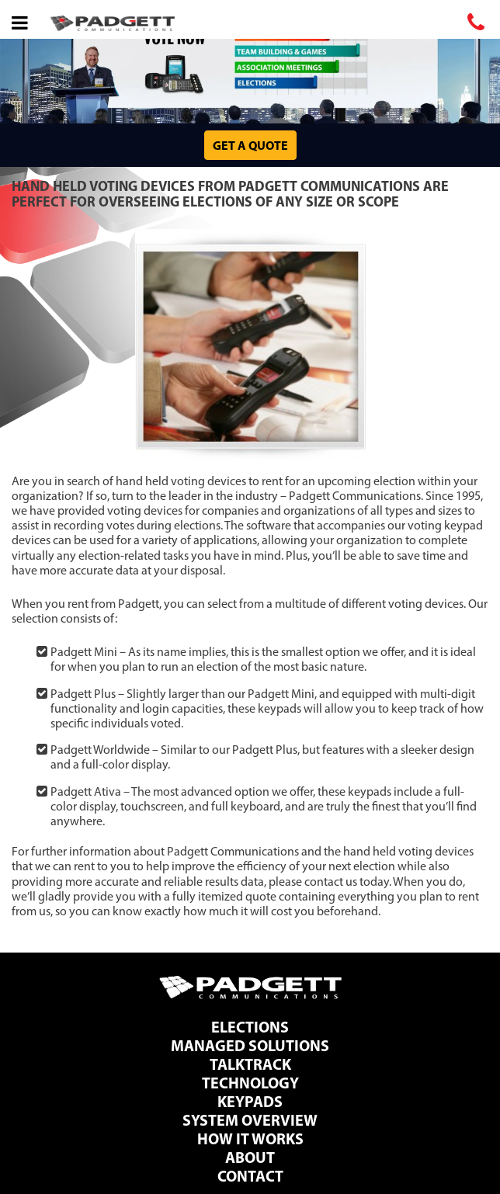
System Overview (250, 1120)
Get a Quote (250, 145)
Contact (250, 1175)
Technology (250, 1082)
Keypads (250, 1101)
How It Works (250, 1138)
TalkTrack (250, 1064)
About (250, 1157)
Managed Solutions (250, 1045)
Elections (250, 1026)
